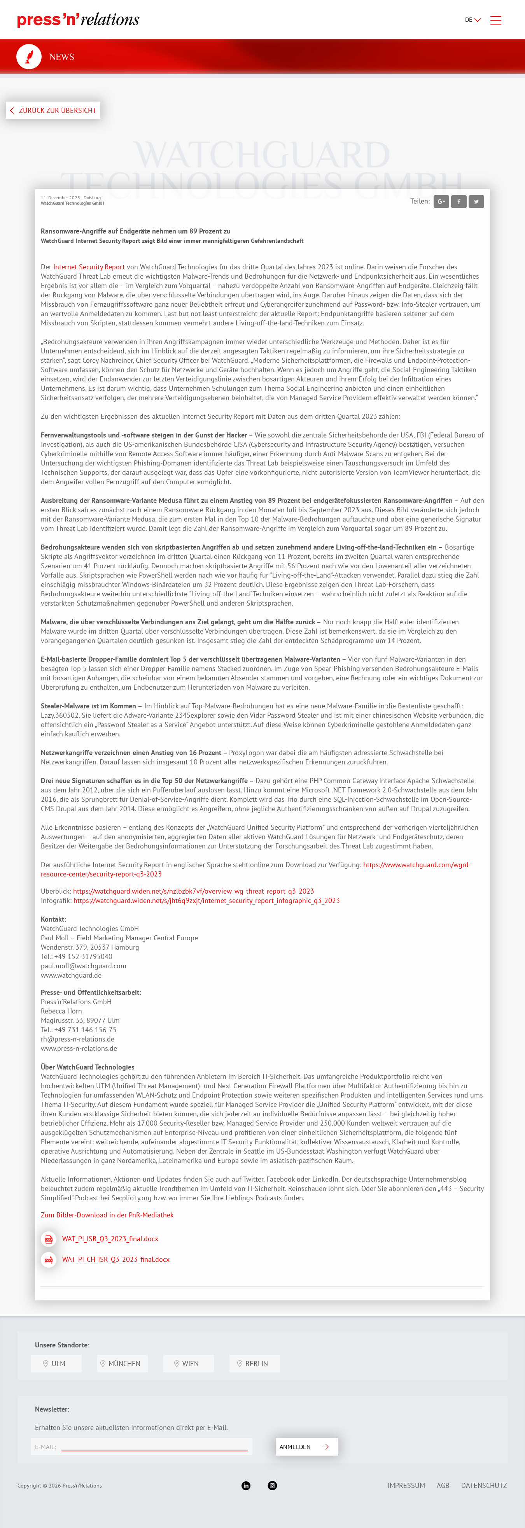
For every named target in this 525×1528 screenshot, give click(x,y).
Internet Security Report (89, 266)
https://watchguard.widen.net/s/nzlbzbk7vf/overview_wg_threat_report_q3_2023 (192, 891)
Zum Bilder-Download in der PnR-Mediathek (107, 1214)
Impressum (406, 1485)
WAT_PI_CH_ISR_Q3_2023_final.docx (116, 1259)
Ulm (58, 1363)
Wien (190, 1363)
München (124, 1363)
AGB (443, 1485)
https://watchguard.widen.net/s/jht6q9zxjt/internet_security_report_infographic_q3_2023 (207, 900)
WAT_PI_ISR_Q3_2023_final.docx (110, 1238)
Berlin (256, 1363)
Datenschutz (484, 1485)
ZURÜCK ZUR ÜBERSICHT (57, 110)
